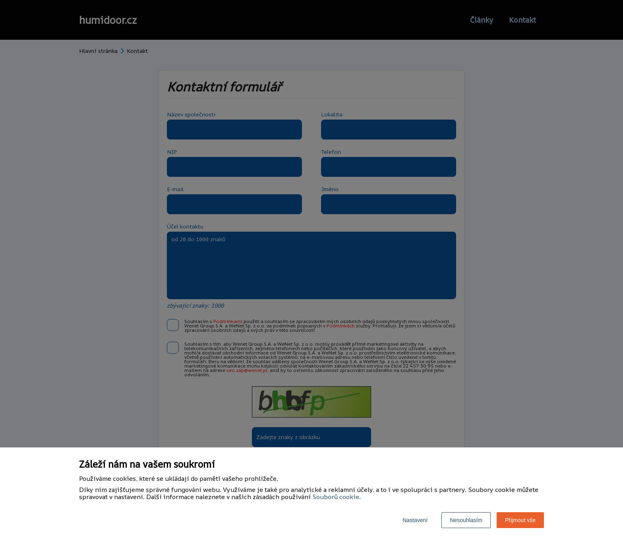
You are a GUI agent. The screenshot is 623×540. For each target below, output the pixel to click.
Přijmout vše (520, 520)
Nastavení (415, 520)
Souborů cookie (335, 496)
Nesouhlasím (466, 520)
